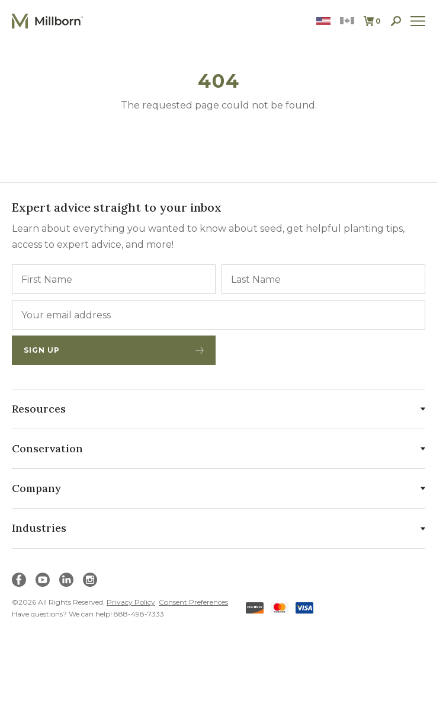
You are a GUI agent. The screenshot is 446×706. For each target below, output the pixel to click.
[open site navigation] (418, 21)
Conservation (218, 448)
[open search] (396, 21)
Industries (218, 528)
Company (218, 488)
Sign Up (114, 350)
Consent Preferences (193, 602)
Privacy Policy (131, 602)
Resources (218, 409)
